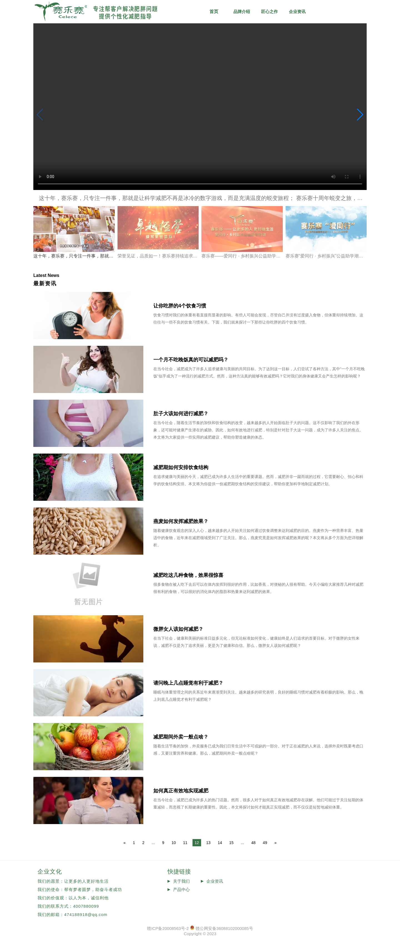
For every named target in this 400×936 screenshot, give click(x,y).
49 (265, 842)
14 (220, 842)
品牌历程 (352, 11)
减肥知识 (325, 11)
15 (231, 842)
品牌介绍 (241, 11)
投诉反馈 (181, 897)
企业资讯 (297, 11)
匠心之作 (269, 11)
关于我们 (181, 881)
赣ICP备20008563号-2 (168, 928)
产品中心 (181, 889)
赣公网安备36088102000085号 (224, 928)
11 (185, 842)
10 (173, 842)
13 (208, 842)
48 (253, 842)
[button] (360, 115)
